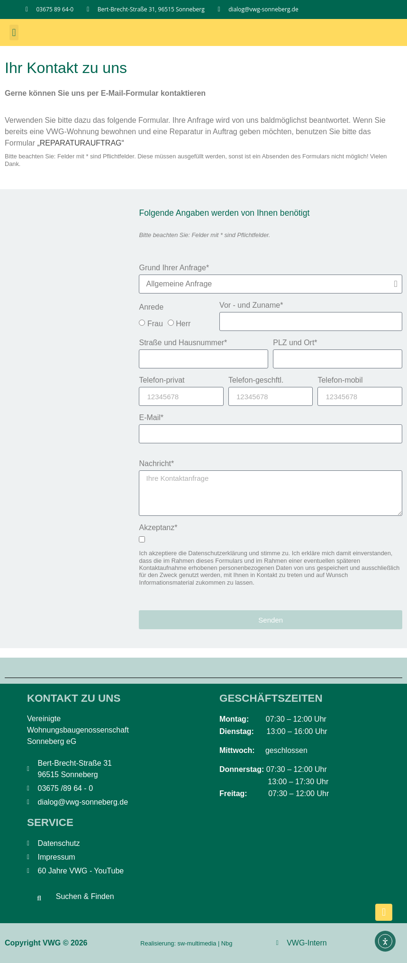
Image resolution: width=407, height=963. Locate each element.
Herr (183, 324)
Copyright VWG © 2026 (46, 943)
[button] (13, 32)
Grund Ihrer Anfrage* (174, 268)
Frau (155, 324)
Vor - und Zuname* (251, 305)
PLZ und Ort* (295, 343)
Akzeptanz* (158, 528)
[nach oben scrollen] (383, 912)
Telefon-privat (161, 380)
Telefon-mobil (339, 380)
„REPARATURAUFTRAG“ (80, 143)
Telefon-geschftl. (256, 380)
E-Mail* (151, 418)
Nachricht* (156, 464)
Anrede (151, 307)
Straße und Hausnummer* (183, 343)
